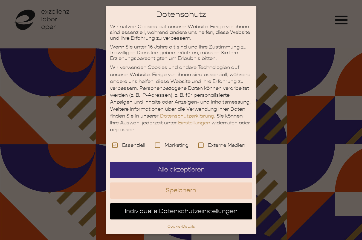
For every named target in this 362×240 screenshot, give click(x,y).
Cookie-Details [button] (181, 222)
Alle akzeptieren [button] (181, 165)
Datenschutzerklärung (187, 111)
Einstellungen (194, 118)
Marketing (172, 141)
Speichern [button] (181, 185)
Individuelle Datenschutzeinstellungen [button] (181, 206)
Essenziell (128, 141)
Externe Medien (221, 141)
